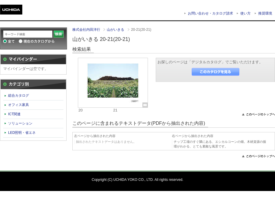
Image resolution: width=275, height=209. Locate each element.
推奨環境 (265, 13)
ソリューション (20, 123)
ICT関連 (14, 114)
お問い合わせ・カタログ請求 (210, 13)
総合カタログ (18, 95)
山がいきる (116, 30)
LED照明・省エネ (22, 133)
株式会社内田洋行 (86, 30)
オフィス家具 (18, 105)
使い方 (245, 13)
